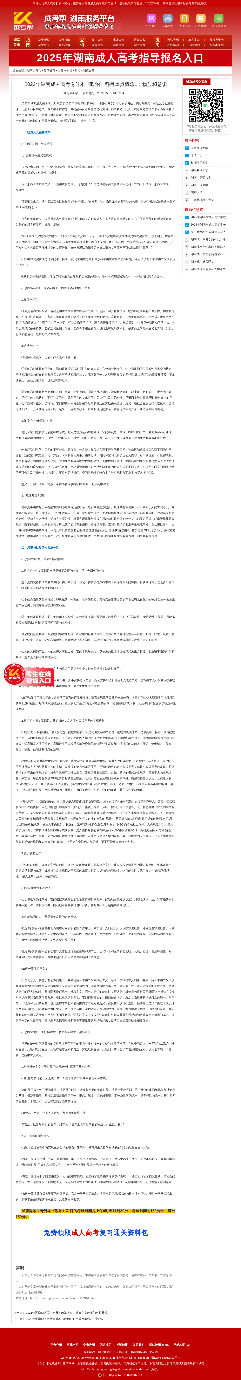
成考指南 (64, 39)
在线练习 (173, 45)
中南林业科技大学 (202, 199)
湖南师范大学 (199, 148)
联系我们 (138, 1344)
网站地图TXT (182, 1344)
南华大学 (196, 192)
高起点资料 (216, 39)
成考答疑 (43, 45)
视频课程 (194, 45)
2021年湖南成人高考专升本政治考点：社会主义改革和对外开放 (66, 1312)
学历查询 (139, 45)
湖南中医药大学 (201, 177)
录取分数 (139, 39)
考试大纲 (173, 39)
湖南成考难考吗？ (202, 261)
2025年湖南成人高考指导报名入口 (120, 58)
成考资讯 (43, 39)
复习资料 (49, 70)
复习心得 (64, 45)
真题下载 (194, 39)
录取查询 (97, 45)
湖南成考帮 (34, 70)
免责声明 (89, 1344)
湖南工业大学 (199, 185)
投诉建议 (122, 1344)
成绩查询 (118, 39)
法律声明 (72, 1344)
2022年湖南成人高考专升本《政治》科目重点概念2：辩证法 (64, 1318)
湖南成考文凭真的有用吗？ (208, 246)
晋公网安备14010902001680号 (120, 1375)
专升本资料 (216, 45)
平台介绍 (56, 1344)
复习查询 (97, 39)
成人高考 (42, 103)
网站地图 (105, 1344)
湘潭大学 (196, 155)
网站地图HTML (159, 1344)
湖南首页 (16, 42)
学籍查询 (118, 45)
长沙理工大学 (199, 162)
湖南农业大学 (199, 170)
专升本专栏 (65, 70)
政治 (77, 70)
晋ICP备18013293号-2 (165, 1357)
